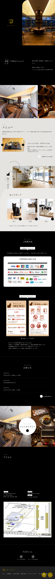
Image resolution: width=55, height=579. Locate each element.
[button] (2, 145)
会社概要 (9, 573)
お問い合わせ (23, 573)
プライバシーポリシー (32, 573)
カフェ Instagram (21, 558)
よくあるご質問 (15, 573)
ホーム (3, 573)
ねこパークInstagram (33, 558)
